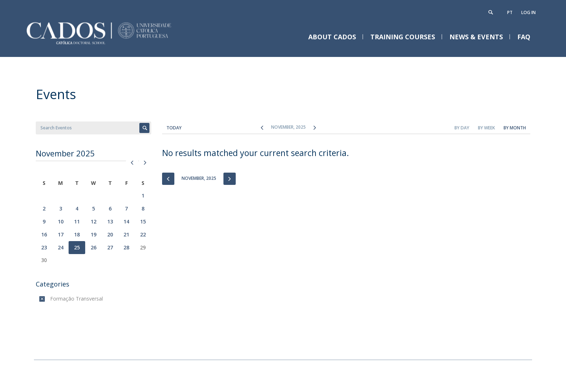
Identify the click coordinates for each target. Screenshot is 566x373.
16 (44, 234)
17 (61, 234)
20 (110, 234)
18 (77, 234)
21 (126, 234)
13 (110, 221)
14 (126, 221)
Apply (144, 128)
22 (143, 234)
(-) (51, 298)
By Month (515, 128)
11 (77, 221)
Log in (528, 12)
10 (61, 221)
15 (143, 221)
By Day (461, 128)
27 (110, 247)
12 (93, 221)
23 (44, 247)
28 (126, 247)
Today (174, 128)
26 (93, 247)
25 (77, 247)
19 (93, 234)
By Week (486, 128)
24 (61, 247)
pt (510, 12)
